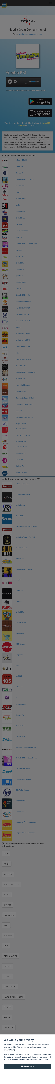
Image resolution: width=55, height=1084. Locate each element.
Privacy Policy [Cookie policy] (9, 1050)
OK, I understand (27, 1066)
